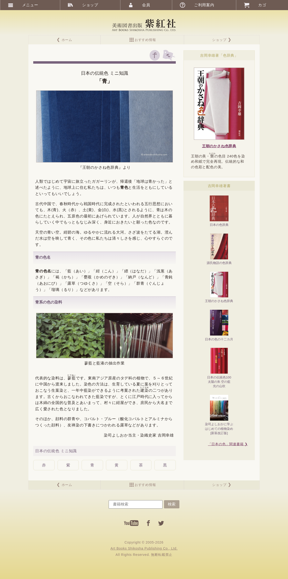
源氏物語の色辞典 (219, 249)
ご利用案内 (204, 5)
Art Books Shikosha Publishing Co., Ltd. (144, 548)
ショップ (219, 40)
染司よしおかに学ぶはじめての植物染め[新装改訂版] (219, 415)
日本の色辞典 (219, 211)
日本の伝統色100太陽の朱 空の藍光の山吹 (219, 368)
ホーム (67, 40)
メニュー (30, 5)
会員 (146, 5)
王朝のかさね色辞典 (219, 287)
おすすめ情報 (145, 40)
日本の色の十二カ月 (219, 325)
